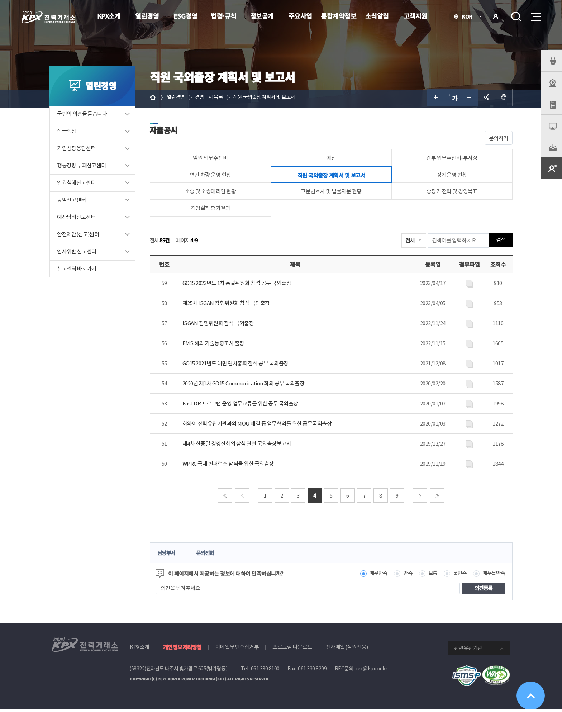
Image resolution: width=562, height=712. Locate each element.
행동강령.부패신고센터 (83, 167)
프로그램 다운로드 (292, 649)
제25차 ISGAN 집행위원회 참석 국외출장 (228, 305)
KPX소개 (109, 15)
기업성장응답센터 (78, 150)
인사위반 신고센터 (79, 253)
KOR (469, 17)
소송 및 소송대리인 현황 (212, 193)
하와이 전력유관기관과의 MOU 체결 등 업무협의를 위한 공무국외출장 (259, 425)
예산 (331, 159)
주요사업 (300, 15)
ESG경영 (185, 15)
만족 (402, 575)
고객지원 (415, 15)
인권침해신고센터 (78, 184)
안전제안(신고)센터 (80, 236)
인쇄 (501, 99)
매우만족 (371, 575)
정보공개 (262, 15)
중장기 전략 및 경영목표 (450, 193)
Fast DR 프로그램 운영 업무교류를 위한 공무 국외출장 (242, 405)
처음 (225, 497)
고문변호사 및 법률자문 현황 (331, 193)
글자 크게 (433, 99)
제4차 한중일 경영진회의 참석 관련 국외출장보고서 (238, 445)
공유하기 (484, 99)
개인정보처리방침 (182, 649)
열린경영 (147, 15)
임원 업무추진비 (212, 159)
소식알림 (377, 15)
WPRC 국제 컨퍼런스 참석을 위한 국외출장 (230, 465)
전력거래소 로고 (48, 16)
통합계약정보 (338, 15)
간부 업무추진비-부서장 (450, 159)
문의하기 (496, 140)
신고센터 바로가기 (79, 270)
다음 (420, 497)
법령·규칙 (224, 15)
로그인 (495, 16)
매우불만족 (491, 575)
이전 (242, 497)
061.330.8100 (265, 671)
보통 (427, 575)
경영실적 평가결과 (212, 210)
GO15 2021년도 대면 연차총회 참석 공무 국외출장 (237, 365)
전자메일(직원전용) (347, 649)
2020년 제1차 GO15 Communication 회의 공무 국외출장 (245, 385)
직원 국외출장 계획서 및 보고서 (272, 98)
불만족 (455, 575)
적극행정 (68, 133)
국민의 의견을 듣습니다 (84, 116)
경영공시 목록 (214, 98)
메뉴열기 (535, 14)
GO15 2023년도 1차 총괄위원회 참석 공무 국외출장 (238, 285)
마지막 (437, 497)
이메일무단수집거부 (237, 649)
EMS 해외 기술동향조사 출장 (215, 345)
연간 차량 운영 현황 (212, 176)
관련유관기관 (468, 650)
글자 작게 (467, 99)
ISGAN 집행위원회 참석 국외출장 (220, 325)
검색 (516, 16)
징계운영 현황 (450, 176)
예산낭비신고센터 (78, 219)
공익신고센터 (73, 202)
